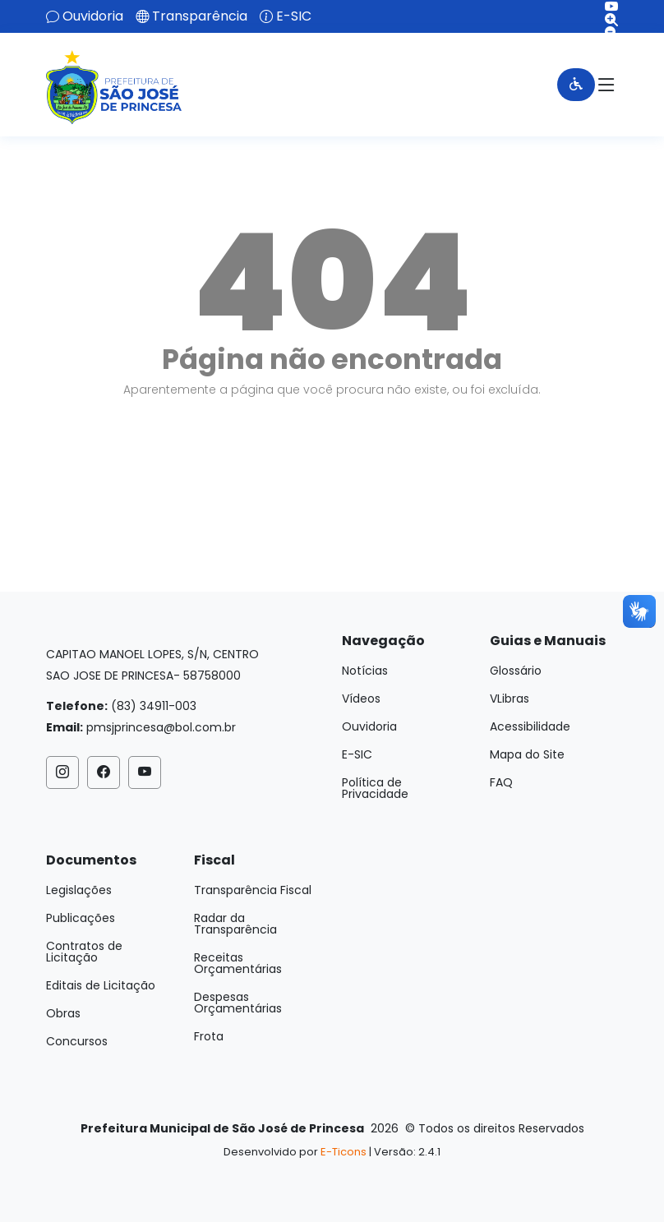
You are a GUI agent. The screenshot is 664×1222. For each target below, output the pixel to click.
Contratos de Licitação (84, 951)
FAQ (501, 782)
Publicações (80, 918)
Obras (63, 1013)
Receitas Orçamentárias (238, 963)
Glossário (516, 670)
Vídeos (361, 698)
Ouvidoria (92, 16)
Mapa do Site (527, 754)
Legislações (79, 890)
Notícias (365, 670)
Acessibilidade (530, 726)
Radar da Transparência (235, 923)
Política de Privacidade (375, 788)
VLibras (509, 698)
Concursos (77, 1041)
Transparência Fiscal (252, 890)
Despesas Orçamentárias (238, 1002)
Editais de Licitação (100, 985)
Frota (209, 1036)
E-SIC (293, 16)
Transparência (199, 16)
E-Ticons (343, 1152)
